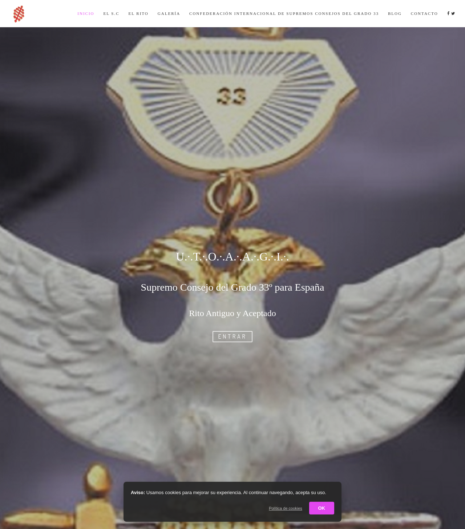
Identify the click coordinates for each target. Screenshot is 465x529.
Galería (169, 13)
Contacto (424, 13)
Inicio (85, 13)
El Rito (139, 13)
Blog (395, 13)
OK (322, 508)
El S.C (112, 13)
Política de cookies (285, 508)
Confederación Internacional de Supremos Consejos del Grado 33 (284, 13)
